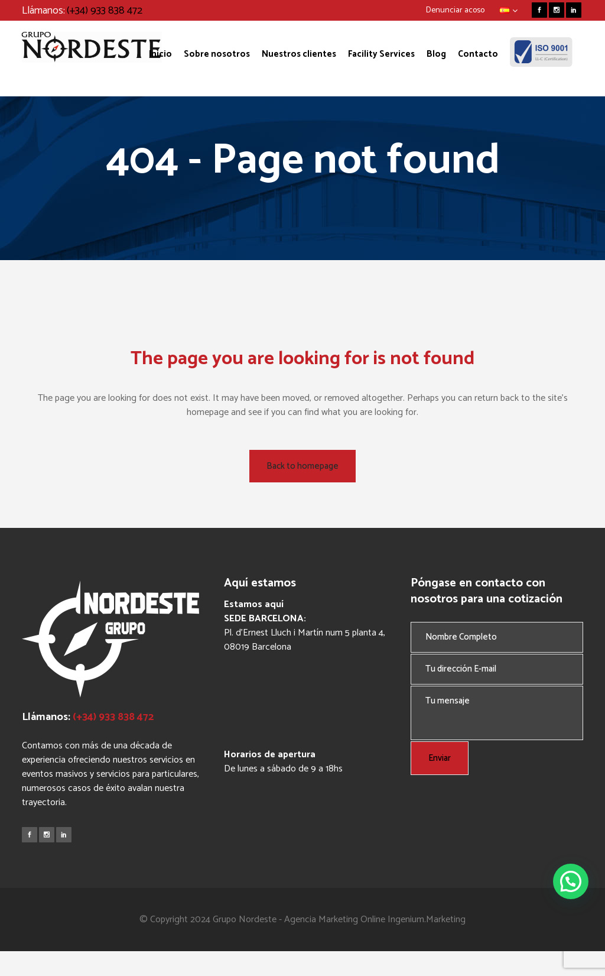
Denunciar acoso (455, 10)
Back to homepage (302, 466)
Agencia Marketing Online (334, 920)
